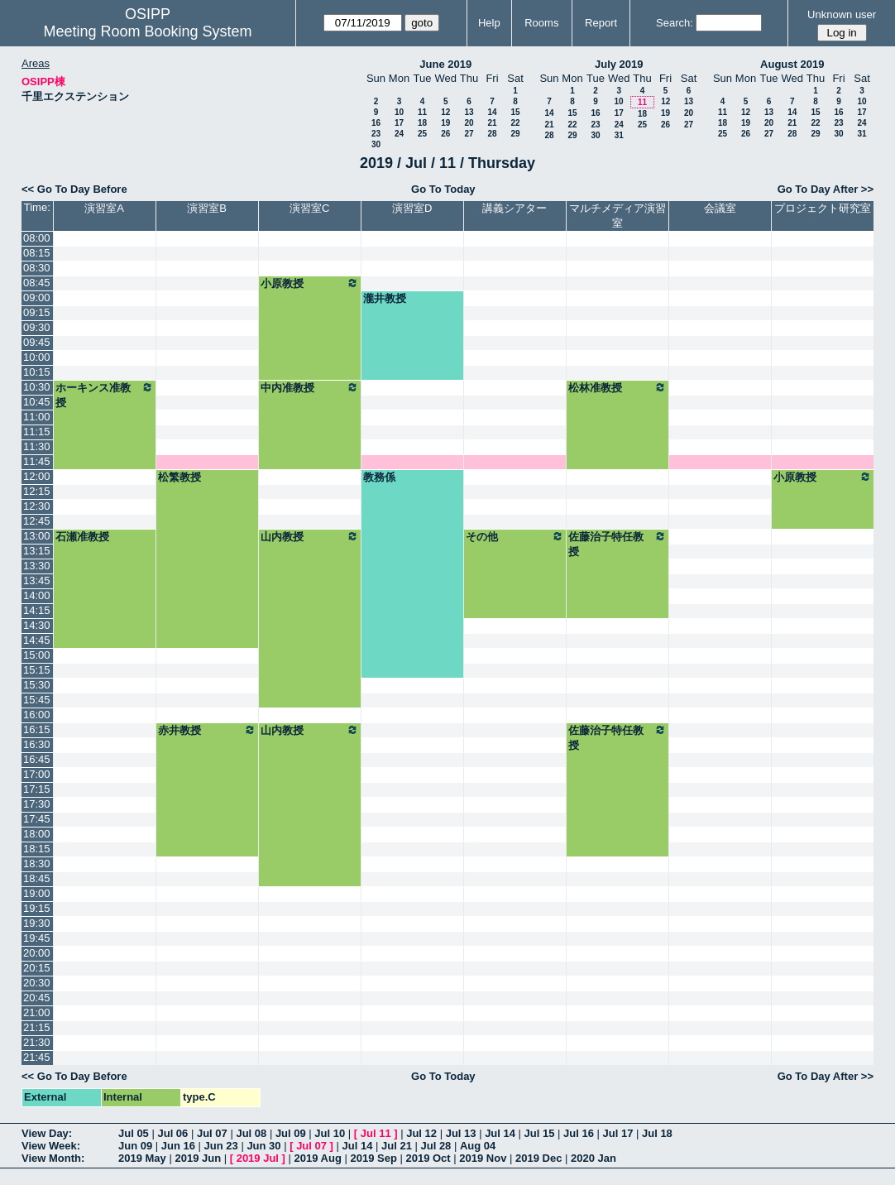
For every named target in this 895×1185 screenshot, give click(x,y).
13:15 (36, 551)
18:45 (36, 878)
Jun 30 (263, 1145)
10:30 (36, 387)
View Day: (47, 1133)
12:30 (36, 506)
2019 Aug (318, 1158)
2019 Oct (427, 1158)
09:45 (36, 342)
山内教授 (310, 536)
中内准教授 (310, 387)
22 (514, 122)
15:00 (36, 655)
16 (375, 122)
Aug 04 (477, 1145)
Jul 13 (461, 1133)
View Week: (51, 1145)
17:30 (36, 804)
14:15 (36, 610)
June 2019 (445, 64)
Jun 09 (135, 1145)
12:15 (36, 491)
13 (468, 112)
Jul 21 (396, 1145)
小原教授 (310, 283)
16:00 (36, 714)
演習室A (104, 208)
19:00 (36, 893)
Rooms (541, 23)
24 (399, 133)
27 (468, 133)
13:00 (36, 536)
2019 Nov (482, 1158)
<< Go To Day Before (74, 189)
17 (399, 122)
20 (468, 122)
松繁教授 (179, 477)
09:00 (36, 297)
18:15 (36, 848)
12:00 (36, 476)
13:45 (36, 580)
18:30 (36, 863)
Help (489, 23)
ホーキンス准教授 (104, 395)
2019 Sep (373, 1158)
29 (514, 133)
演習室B (207, 208)
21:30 (36, 1042)
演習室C (309, 208)
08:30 (36, 267)
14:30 (36, 625)
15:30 (36, 685)
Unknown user (841, 14)
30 (375, 144)
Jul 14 (500, 1133)
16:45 (36, 759)
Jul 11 (376, 1133)
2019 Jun (198, 1158)
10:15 (36, 372)
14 (491, 112)
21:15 (36, 1027)
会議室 (720, 208)
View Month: (53, 1158)
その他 (515, 536)
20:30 (36, 982)
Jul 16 (578, 1133)
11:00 (36, 416)
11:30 (36, 446)
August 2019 (792, 64)
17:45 (36, 819)
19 (445, 122)
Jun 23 (221, 1145)
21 (491, 122)
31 (619, 135)
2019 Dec (538, 1158)
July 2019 (619, 64)
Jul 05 (133, 1133)
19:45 (36, 938)
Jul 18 (657, 1133)
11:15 (36, 431)
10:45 (36, 402)
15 (514, 112)
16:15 (36, 729)
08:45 (36, 282)
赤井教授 (207, 729)
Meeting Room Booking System (147, 31)
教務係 (379, 477)
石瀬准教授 (82, 536)
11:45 (36, 461)
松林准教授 (617, 387)
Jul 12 (421, 1133)
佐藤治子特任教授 (617, 544)
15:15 (36, 670)
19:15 (36, 908)
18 (422, 122)
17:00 (36, 774)
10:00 (36, 357)
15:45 (36, 699)
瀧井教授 (384, 298)
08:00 (36, 238)
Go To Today (443, 189)
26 (445, 133)
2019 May (142, 1158)
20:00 (36, 953)
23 (375, 133)
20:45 (36, 997)
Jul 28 (436, 1145)
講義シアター (514, 208)
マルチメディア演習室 (617, 215)
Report (601, 23)
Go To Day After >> (825, 189)
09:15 (36, 312)
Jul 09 (290, 1133)
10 (399, 112)
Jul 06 (172, 1133)
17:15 (36, 789)
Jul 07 (212, 1133)
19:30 (36, 923)
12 (445, 112)
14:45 (36, 640)
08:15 (36, 253)
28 (491, 133)
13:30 (36, 565)
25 (422, 133)
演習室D (412, 208)
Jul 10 (329, 1133)
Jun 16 (178, 1145)
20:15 (36, 968)
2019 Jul (258, 1158)
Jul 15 (539, 1133)
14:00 (36, 595)
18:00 (36, 834)
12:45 (36, 521)
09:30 (36, 327)
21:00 (36, 1012)
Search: (674, 23)
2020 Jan (593, 1158)
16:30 (36, 744)
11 (422, 112)
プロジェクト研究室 (822, 208)
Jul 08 (251, 1133)
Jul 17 (618, 1133)
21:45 (36, 1057)
